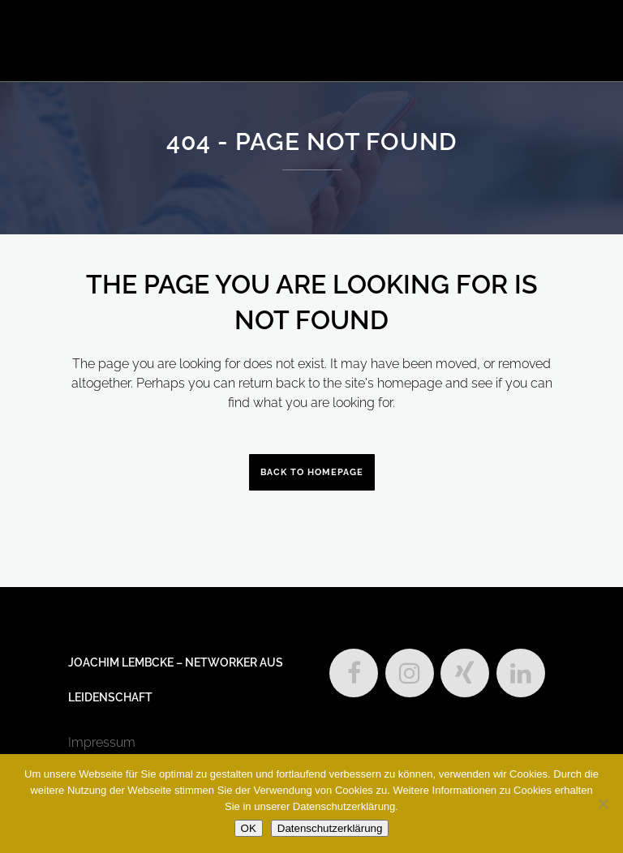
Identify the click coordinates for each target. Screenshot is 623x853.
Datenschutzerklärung (330, 828)
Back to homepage (311, 472)
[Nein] (603, 803)
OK (248, 828)
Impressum (101, 742)
